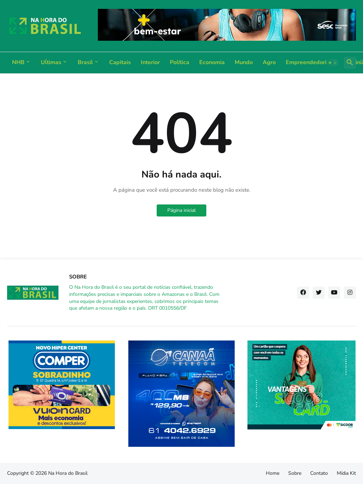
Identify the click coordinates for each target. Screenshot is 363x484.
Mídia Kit (346, 473)
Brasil (85, 62)
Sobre (294, 473)
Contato (319, 473)
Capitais (120, 62)
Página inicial (181, 210)
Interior (150, 62)
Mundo (244, 62)
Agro (269, 62)
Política (179, 62)
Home (272, 473)
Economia (212, 62)
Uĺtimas (51, 62)
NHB (18, 62)
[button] (332, 62)
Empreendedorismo (311, 62)
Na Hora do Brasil (68, 473)
